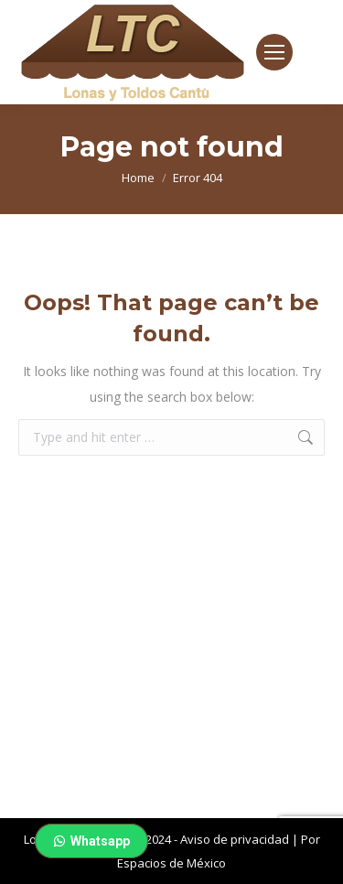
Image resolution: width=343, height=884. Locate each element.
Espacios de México (171, 863)
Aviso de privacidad (234, 839)
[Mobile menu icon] (274, 52)
